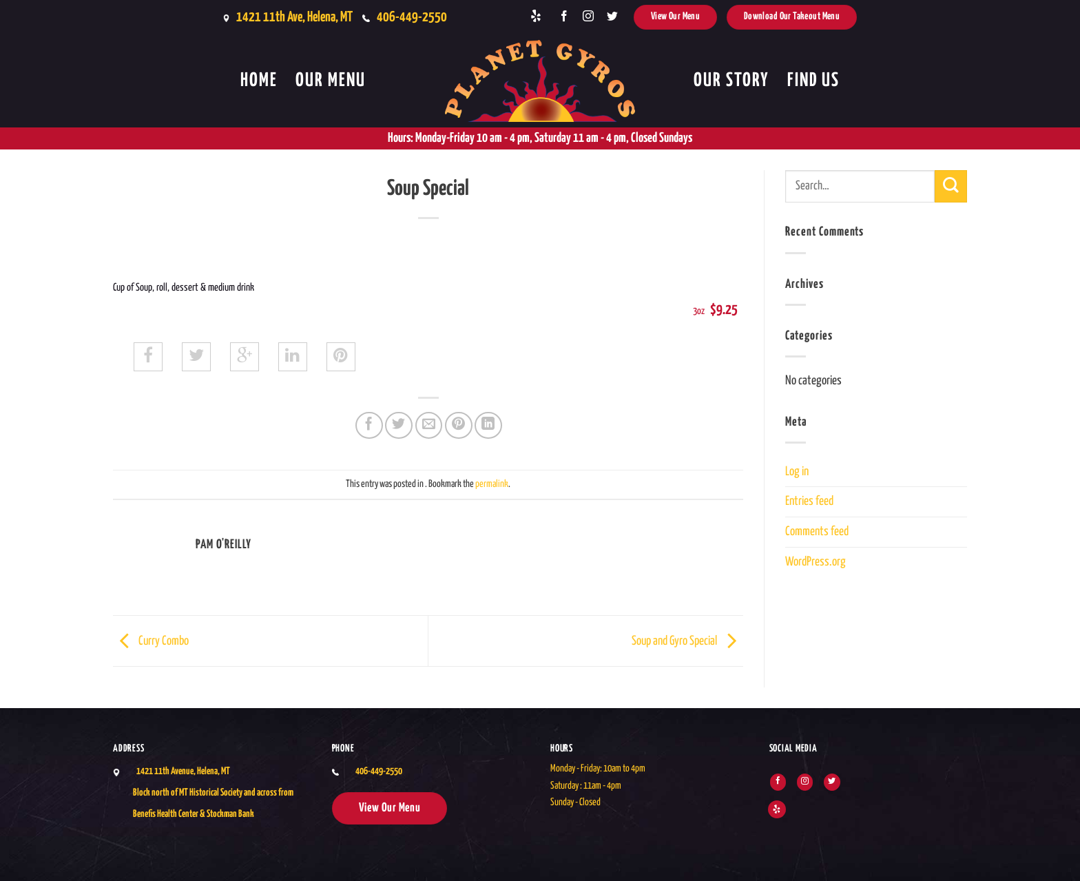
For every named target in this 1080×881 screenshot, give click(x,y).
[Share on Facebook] (369, 425)
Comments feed (817, 532)
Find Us (813, 81)
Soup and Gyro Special (687, 640)
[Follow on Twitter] (612, 17)
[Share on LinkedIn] (488, 425)
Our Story (731, 81)
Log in (797, 472)
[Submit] (951, 186)
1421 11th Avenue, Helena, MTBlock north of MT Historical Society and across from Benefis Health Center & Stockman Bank (213, 792)
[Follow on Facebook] (564, 17)
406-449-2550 (412, 17)
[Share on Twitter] (399, 425)
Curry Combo (151, 640)
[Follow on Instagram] (588, 17)
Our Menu (330, 81)
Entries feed (809, 501)
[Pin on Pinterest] (459, 425)
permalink (491, 484)
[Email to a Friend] (429, 425)
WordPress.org (815, 562)
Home (259, 81)
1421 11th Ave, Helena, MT (294, 17)
